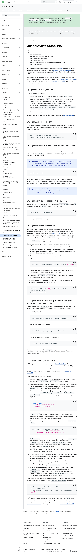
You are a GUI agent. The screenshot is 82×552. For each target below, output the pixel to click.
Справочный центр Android (69, 525)
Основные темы (43, 40)
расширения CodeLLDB (67, 504)
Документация (7, 6)
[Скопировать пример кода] (76, 134)
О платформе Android (29, 549)
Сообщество (40, 549)
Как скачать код (27, 530)
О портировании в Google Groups (51, 543)
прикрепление (56, 233)
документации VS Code (34, 504)
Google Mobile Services (68, 536)
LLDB (60, 68)
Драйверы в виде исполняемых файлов (31, 540)
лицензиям (56, 511)
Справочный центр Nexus (69, 530)
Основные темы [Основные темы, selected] (43, 10)
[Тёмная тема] (74, 134)
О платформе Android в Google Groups (49, 536)
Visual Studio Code (60, 364)
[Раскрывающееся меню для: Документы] (22, 2)
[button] (9, 25)
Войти (77, 2)
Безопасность (31, 10)
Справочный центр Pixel (68, 528)
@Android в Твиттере (48, 525)
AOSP (28, 40)
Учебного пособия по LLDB (68, 79)
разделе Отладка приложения (62, 70)
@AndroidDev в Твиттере (49, 528)
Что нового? (5, 10)
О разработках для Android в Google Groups (50, 540)
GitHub (25, 543)
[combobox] (49, 1)
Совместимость (57, 10)
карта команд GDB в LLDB (57, 81)
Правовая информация (52, 549)
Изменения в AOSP (60, 22)
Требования (26, 528)
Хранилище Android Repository (31, 525)
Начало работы (17, 10)
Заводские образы (28, 537)
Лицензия (62, 549)
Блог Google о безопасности (50, 533)
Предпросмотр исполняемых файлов (31, 534)
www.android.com (67, 533)
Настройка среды (68, 115)
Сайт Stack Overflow (67, 538)
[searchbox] (11, 15)
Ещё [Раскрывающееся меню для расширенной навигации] (28, 2)
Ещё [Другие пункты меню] (67, 10)
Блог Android (46, 530)
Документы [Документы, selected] (17, 2)
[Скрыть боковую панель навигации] (19, 549)
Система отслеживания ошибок (70, 541)
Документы (34, 40)
